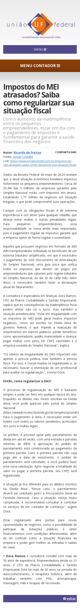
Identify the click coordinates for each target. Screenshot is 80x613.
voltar (69, 598)
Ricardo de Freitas (27, 152)
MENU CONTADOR (40, 65)
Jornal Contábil (23, 157)
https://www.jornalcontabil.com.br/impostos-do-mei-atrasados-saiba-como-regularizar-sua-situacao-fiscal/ (39, 163)
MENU (40, 49)
